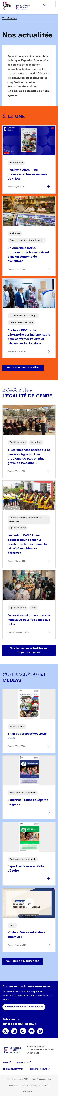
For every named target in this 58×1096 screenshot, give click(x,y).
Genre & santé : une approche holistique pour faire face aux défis (29, 620)
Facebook (23, 1031)
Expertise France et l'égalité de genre (28, 802)
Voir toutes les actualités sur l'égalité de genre (29, 650)
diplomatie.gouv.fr (11, 1069)
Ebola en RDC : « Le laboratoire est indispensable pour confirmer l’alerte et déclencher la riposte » (29, 337)
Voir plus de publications (22, 961)
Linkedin (14, 1031)
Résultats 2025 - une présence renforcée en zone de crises (27, 174)
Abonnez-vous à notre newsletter (24, 1006)
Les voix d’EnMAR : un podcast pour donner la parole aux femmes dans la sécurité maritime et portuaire (27, 544)
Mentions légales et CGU (17, 1079)
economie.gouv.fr (38, 1069)
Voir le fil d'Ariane (9, 18)
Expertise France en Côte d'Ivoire (26, 868)
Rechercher (45, 4)
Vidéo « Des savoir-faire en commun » (27, 935)
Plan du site (27, 1092)
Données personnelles (41, 1079)
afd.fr (5, 1062)
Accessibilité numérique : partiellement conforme (29, 1085)
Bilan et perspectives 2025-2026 (28, 736)
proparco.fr (22, 1062)
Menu (52, 4)
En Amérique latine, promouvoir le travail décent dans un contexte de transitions (28, 254)
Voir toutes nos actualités (23, 367)
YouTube (31, 1031)
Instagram (40, 1031)
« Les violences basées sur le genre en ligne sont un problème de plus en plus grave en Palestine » (29, 456)
